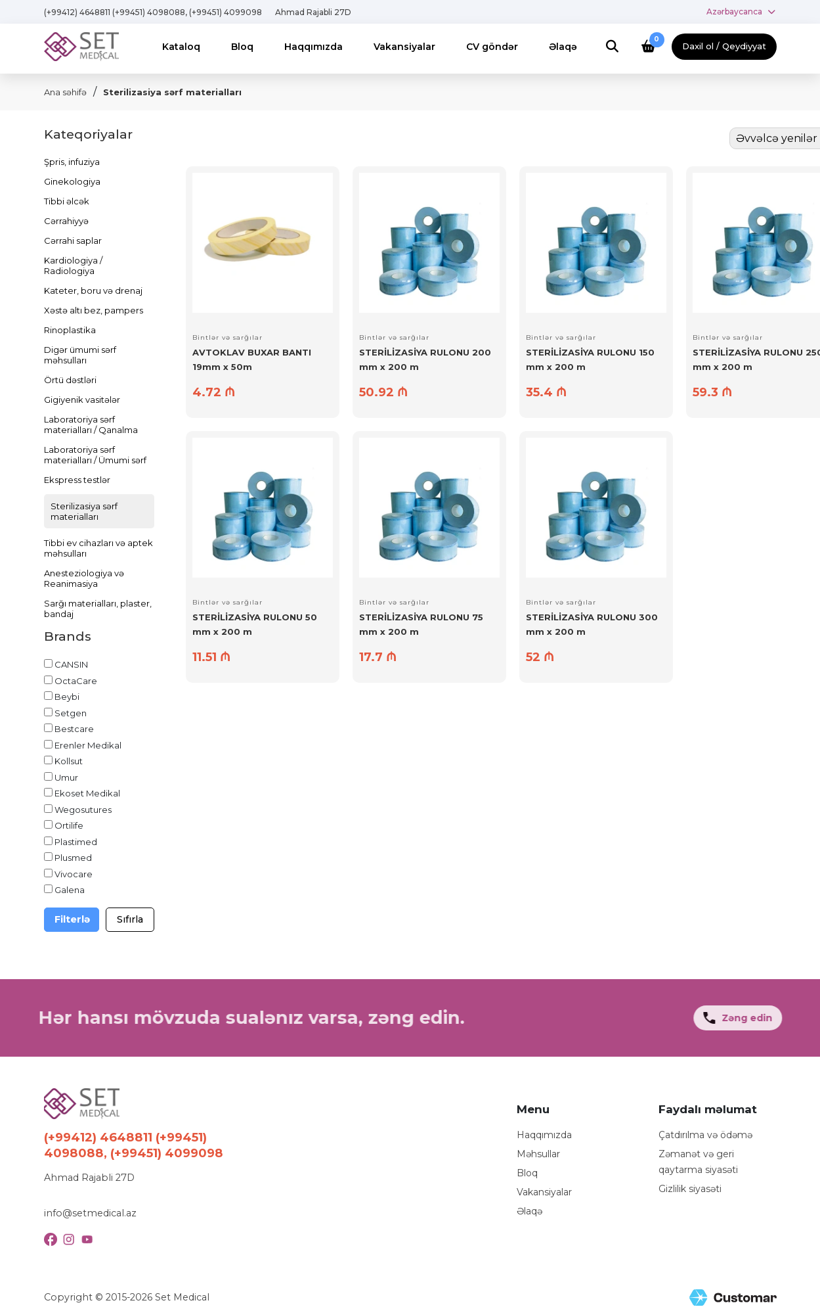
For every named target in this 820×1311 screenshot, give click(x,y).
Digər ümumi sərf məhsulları (80, 354)
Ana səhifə (65, 92)
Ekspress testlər (77, 479)
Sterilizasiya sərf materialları (172, 92)
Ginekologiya (72, 181)
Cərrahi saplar (73, 240)
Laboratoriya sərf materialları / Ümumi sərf (95, 454)
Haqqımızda (544, 1135)
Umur (66, 777)
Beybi (66, 696)
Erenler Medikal (87, 745)
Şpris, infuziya (72, 161)
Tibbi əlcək (66, 201)
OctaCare (75, 681)
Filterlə (72, 919)
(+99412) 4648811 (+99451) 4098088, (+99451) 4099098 (153, 12)
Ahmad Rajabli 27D (313, 12)
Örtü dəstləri (70, 380)
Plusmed (73, 857)
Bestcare (74, 729)
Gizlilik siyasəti (690, 1189)
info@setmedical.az (90, 1213)
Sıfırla (130, 919)
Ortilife (68, 825)
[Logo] (81, 46)
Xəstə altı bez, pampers (93, 310)
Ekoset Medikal (87, 793)
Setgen (70, 713)
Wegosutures (83, 809)
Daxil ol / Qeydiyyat (724, 46)
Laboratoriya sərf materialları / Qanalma (91, 424)
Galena (69, 890)
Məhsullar (538, 1154)
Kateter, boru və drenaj (93, 290)
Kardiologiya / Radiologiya (73, 265)
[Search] (612, 47)
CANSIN (71, 664)
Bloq (527, 1173)
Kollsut (68, 761)
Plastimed (75, 842)
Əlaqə (529, 1211)
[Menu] (181, 47)
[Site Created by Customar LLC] (732, 1297)
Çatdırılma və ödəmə (705, 1135)
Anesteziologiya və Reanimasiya (84, 578)
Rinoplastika (70, 330)
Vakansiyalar (544, 1192)
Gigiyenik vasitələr (82, 399)
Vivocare (73, 874)
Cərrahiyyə (66, 221)
